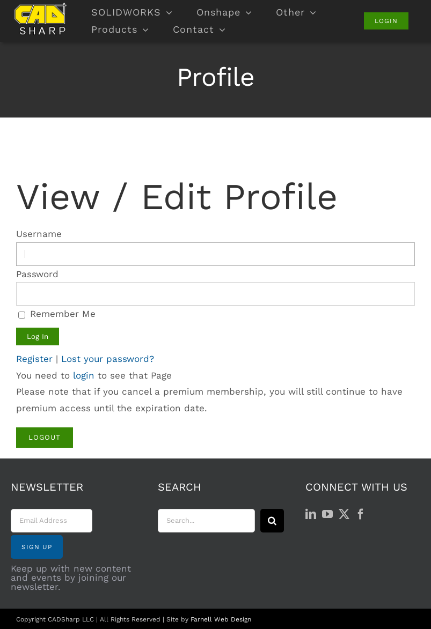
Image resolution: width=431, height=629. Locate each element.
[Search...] (206, 520)
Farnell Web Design (221, 619)
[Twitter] (344, 514)
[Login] (386, 20)
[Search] (272, 520)
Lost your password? (107, 358)
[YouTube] (327, 514)
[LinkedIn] (310, 514)
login (83, 375)
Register (34, 358)
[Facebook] (360, 514)
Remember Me (57, 313)
